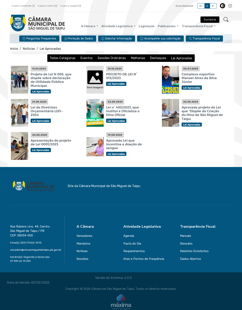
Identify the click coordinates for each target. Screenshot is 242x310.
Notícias (29, 49)
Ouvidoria (210, 19)
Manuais (185, 236)
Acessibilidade (184, 5)
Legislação (147, 26)
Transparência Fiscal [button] (197, 26)
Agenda (128, 236)
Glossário (186, 243)
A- (213, 6)
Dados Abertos (190, 259)
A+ (200, 6)
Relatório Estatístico (194, 251)
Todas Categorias (63, 58)
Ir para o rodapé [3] (70, 6)
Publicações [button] (167, 26)
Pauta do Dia (132, 243)
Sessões (82, 259)
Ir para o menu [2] (47, 6)
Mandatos (83, 243)
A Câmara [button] (88, 26)
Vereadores (84, 236)
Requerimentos (134, 251)
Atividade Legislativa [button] (117, 26)
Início (14, 49)
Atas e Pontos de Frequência (143, 259)
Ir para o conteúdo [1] (23, 6)
